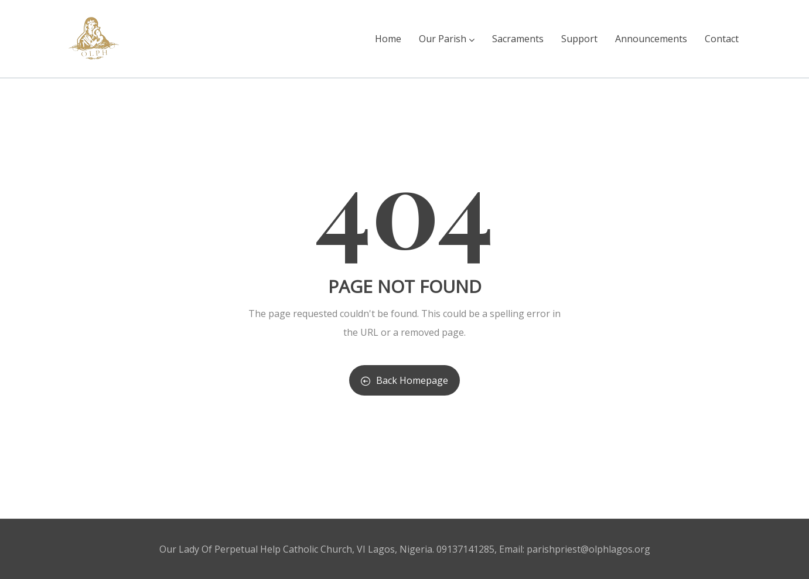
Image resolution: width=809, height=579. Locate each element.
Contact (722, 38)
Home (388, 38)
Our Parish (447, 38)
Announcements (651, 38)
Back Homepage (404, 380)
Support (579, 38)
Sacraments (518, 38)
